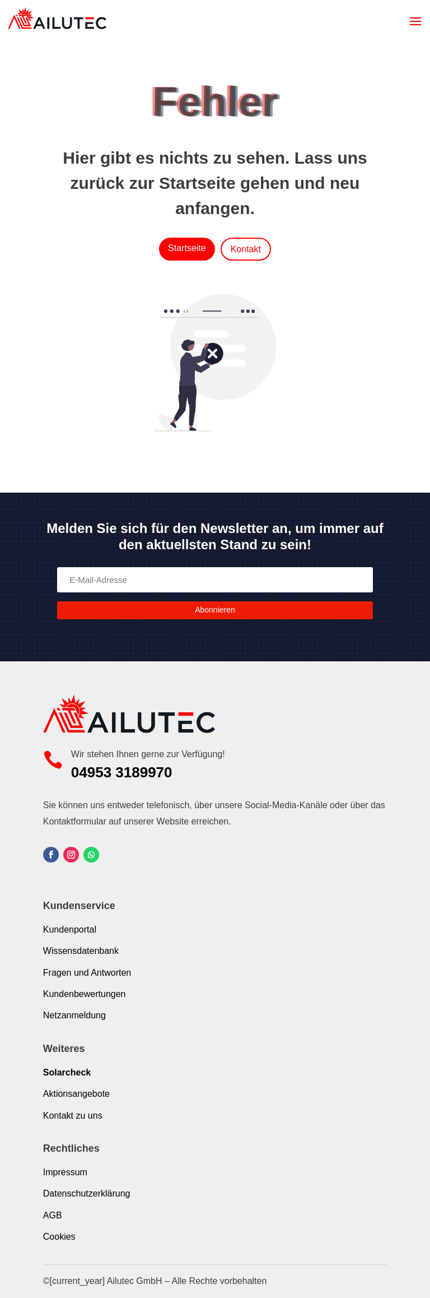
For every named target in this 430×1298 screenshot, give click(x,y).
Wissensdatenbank (81, 951)
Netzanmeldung (74, 1015)
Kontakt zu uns (72, 1115)
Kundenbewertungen (84, 994)
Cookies (59, 1236)
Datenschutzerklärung (86, 1193)
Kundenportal (69, 929)
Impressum (65, 1172)
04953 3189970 (121, 772)
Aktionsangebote (76, 1093)
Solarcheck (67, 1072)
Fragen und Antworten (87, 972)
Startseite (187, 248)
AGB (52, 1215)
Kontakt (246, 249)
